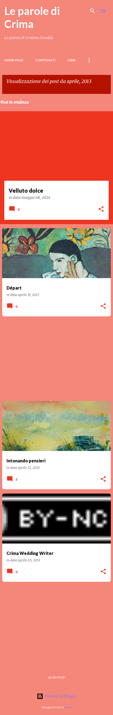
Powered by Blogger (56, 696)
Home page (14, 60)
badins (68, 707)
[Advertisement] (56, 359)
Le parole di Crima (32, 17)
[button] (101, 209)
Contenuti (45, 60)
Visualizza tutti (20, 89)
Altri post (56, 677)
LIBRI (72, 60)
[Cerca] (92, 10)
